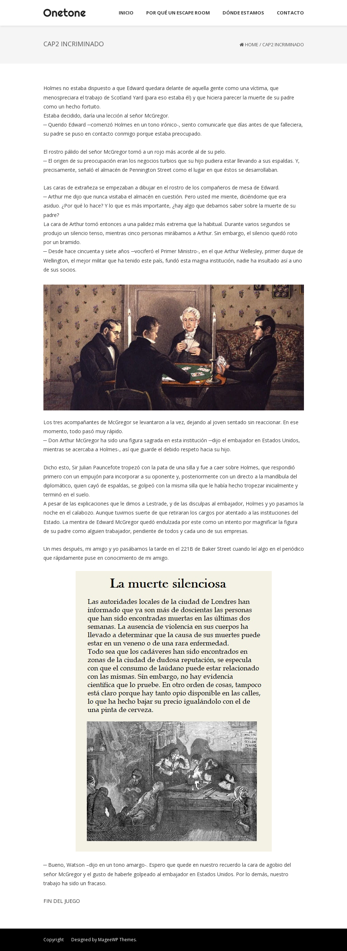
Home (251, 44)
